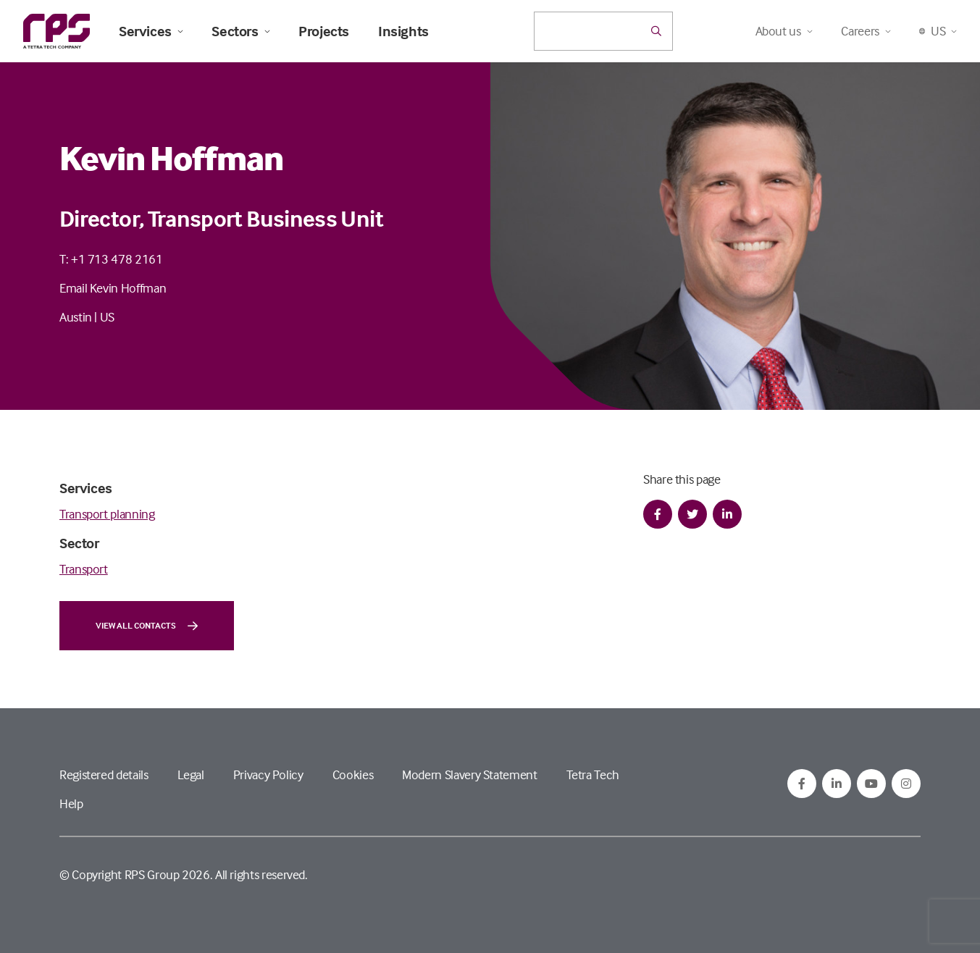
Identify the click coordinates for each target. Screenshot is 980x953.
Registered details (103, 774)
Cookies (352, 774)
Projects (323, 31)
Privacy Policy (268, 774)
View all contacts (147, 625)
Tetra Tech (592, 774)
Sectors (240, 31)
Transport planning (107, 513)
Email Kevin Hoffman (112, 288)
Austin (75, 316)
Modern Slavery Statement (469, 774)
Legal (190, 774)
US (107, 316)
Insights (403, 31)
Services (151, 31)
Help (71, 803)
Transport (83, 569)
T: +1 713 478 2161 (111, 259)
